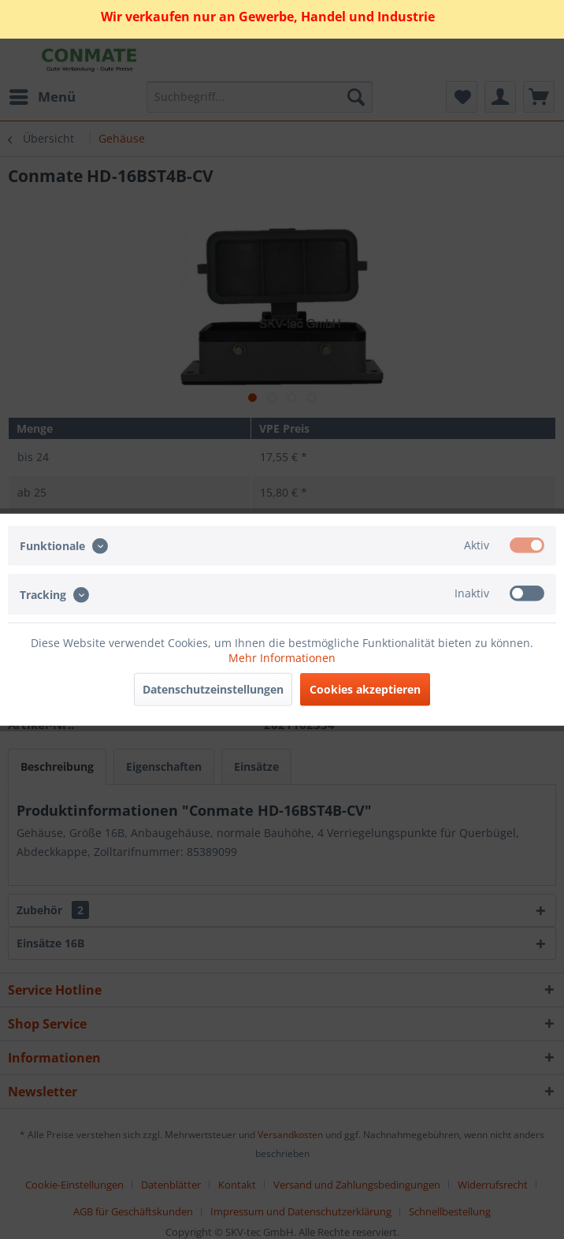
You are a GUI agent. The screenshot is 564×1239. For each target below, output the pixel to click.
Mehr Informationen (282, 656)
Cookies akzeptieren (365, 688)
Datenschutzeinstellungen (213, 688)
